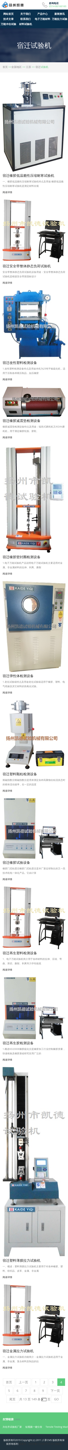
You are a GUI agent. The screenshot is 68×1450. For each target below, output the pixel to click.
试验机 (58, 1443)
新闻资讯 (59, 13)
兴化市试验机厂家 (12, 1426)
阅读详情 (7, 192)
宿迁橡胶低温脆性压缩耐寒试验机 (28, 175)
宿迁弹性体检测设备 (18, 676)
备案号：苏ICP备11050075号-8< (36, 1443)
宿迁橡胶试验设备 (16, 862)
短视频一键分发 (33, 1426)
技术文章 (8, 19)
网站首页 (8, 13)
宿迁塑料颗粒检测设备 (20, 774)
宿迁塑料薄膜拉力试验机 (21, 1260)
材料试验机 (25, 24)
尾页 (12, 1399)
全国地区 (16, 67)
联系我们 (25, 19)
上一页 (23, 1382)
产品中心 (42, 13)
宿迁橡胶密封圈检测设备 (21, 557)
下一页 (55, 1391)
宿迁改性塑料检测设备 (20, 362)
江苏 (28, 67)
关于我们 (25, 13)
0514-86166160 (57, 6)
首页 (5, 67)
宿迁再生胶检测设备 (18, 1043)
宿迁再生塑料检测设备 (20, 953)
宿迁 (38, 67)
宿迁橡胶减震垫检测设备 (21, 420)
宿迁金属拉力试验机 (18, 1351)
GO (56, 1399)
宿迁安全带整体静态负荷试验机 (27, 266)
